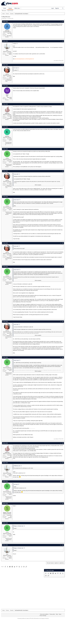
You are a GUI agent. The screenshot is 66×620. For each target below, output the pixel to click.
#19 (62, 545)
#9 (62, 196)
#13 (62, 357)
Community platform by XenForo (29, 618)
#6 (62, 127)
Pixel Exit (47, 618)
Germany (10, 517)
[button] (21, 8)
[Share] (61, 21)
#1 (62, 21)
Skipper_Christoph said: (18, 526)
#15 (62, 462)
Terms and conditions (44, 614)
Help (57, 614)
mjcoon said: (16, 199)
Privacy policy (52, 614)
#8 (62, 171)
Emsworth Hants (8, 142)
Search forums (10, 10)
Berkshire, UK (9, 79)
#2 (62, 41)
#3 (62, 64)
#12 (62, 321)
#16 (62, 481)
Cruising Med (9, 118)
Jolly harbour (9, 35)
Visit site (6, 36)
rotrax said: (16, 174)
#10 (62, 243)
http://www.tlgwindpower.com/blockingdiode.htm (24, 58)
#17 (62, 503)
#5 (62, 104)
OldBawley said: (17, 465)
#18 (62, 523)
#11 (62, 266)
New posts (4, 10)
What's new (17, 8)
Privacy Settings (43, 615)
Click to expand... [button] (38, 184)
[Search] (62, 8)
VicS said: (16, 67)
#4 (62, 85)
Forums (10, 8)
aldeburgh (4, 18)
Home (4, 8)
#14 (62, 443)
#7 (62, 149)
